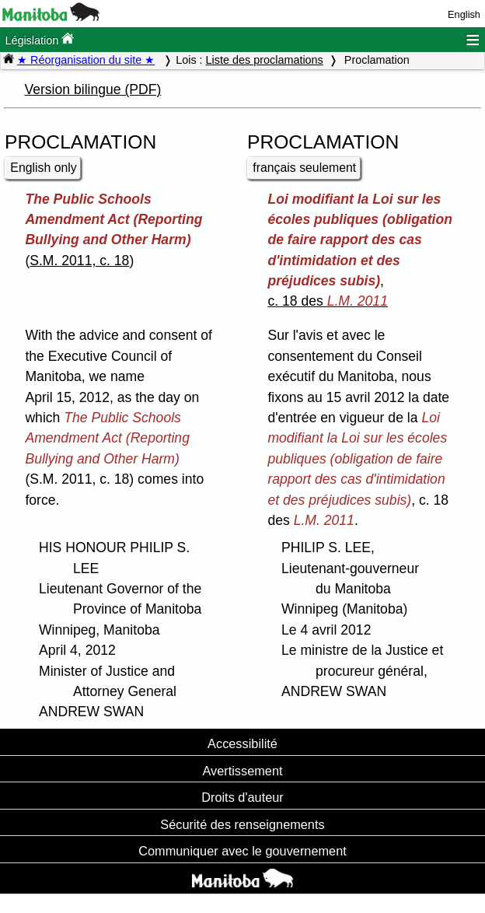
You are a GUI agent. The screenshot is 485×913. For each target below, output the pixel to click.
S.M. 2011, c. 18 (79, 260)
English (464, 14)
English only (43, 167)
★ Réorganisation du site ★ (86, 60)
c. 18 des (327, 301)
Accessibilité (242, 743)
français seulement (304, 167)
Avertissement (242, 771)
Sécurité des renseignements (242, 824)
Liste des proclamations (264, 60)
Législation (39, 39)
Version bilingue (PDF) (92, 89)
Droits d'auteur (242, 797)
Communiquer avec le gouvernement (242, 851)
